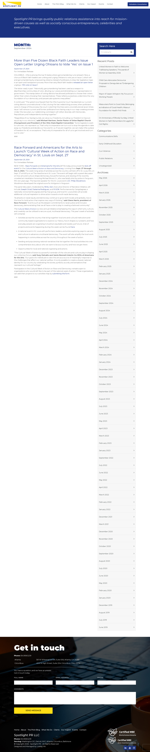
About (47, 4)
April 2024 (103, 340)
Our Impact (91, 4)
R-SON (56, 189)
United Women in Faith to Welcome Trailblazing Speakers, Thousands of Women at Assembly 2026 (114, 70)
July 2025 (103, 237)
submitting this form (60, 274)
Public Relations (105, 158)
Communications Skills (108, 136)
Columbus (57, 741)
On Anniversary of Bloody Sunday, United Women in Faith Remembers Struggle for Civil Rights (116, 121)
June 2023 (103, 414)
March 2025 (104, 259)
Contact (110, 4)
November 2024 (106, 288)
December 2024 (106, 281)
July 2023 (103, 406)
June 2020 (103, 576)
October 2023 (105, 384)
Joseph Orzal (26, 189)
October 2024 (105, 296)
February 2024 (105, 355)
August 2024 (104, 311)
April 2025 (103, 252)
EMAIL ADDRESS (63, 678)
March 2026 (104, 193)
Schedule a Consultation (138, 4)
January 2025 (104, 274)
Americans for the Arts (50, 166)
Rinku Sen (48, 187)
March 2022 (104, 495)
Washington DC (28, 741)
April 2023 (103, 428)
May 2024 (103, 333)
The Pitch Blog (58, 4)
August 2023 (104, 399)
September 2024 (106, 303)
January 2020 (105, 598)
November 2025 (105, 207)
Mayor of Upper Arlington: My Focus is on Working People (116, 95)
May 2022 (103, 480)
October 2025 (105, 215)
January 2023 (104, 451)
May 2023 (103, 421)
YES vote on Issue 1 (30, 85)
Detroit (39, 741)
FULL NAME (18, 678)
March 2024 (104, 347)
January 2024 (104, 362)
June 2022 (103, 473)
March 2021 (104, 524)
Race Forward (31, 166)
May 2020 (103, 583)
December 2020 (106, 532)
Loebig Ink (41, 746)
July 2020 (103, 568)
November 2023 (106, 377)
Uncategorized (105, 166)
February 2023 (105, 443)
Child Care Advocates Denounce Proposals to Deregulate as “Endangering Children (116, 83)
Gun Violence (104, 151)
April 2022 (103, 487)
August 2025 (104, 230)
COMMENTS (19, 689)
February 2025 (105, 266)
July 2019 (103, 620)
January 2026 (104, 200)
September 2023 (106, 392)
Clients (81, 4)
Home (39, 4)
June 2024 (103, 325)
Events (101, 4)
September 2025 (106, 222)
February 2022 (105, 502)
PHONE (100, 678)
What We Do (71, 4)
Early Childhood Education (110, 144)
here (73, 227)
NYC (44, 741)
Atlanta (50, 741)
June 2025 (103, 244)
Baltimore (67, 741)
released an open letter (83, 83)
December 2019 (105, 605)
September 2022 (106, 458)
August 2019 (104, 613)
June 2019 (103, 627)
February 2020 (105, 590)
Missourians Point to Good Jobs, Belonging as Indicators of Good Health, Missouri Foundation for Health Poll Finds (116, 107)
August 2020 (104, 561)
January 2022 (104, 509)
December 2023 (106, 370)
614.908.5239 (26, 656)
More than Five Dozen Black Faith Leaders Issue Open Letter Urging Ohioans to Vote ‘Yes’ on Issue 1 (53, 62)
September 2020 (106, 554)
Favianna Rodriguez (40, 189)
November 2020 (106, 539)
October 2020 (105, 546)
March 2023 (104, 436)
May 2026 (103, 178)
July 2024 (103, 318)
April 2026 (103, 185)
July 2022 (103, 465)
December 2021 (105, 517)
